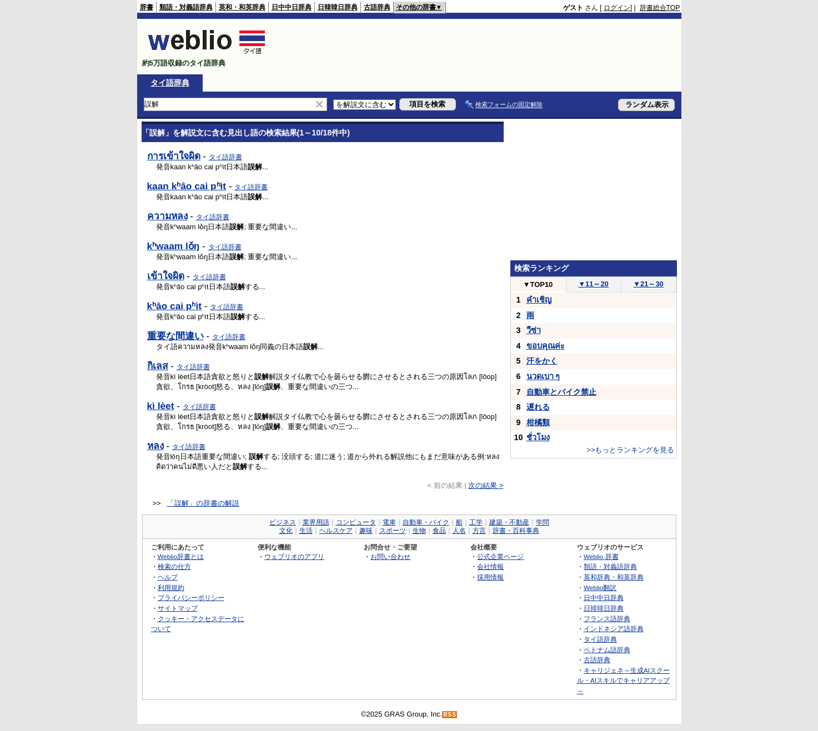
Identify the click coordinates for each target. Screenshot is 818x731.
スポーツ (392, 530)
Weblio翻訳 (600, 587)
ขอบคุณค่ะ (545, 345)
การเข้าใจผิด (173, 156)
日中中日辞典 (292, 7)
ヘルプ (168, 577)
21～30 (648, 284)
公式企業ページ (500, 556)
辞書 (146, 7)
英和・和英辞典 (242, 7)
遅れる (538, 406)
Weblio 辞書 (601, 556)
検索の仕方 (174, 566)
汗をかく (542, 360)
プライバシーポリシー (191, 597)
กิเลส (157, 365)
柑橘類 (538, 422)
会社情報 (490, 566)
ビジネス (282, 522)
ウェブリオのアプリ (294, 556)
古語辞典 (377, 7)
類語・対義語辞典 (186, 7)
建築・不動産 (509, 522)
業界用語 (316, 522)
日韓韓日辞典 (338, 7)
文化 (286, 530)
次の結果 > (485, 485)
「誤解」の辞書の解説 (203, 503)
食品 (439, 530)
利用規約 (171, 587)
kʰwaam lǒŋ (173, 245)
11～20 (593, 284)
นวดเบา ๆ (543, 376)
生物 (419, 530)
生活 (306, 530)
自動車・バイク (426, 522)
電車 (389, 522)
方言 (479, 530)
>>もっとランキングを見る (630, 450)
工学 (476, 522)
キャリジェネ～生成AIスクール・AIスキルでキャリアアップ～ (623, 680)
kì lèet (160, 405)
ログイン (617, 8)
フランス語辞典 (607, 618)
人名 (459, 530)
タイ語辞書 (225, 157)
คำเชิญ (538, 299)
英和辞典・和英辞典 (614, 577)
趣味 (366, 530)
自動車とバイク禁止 (561, 391)
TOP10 (538, 284)
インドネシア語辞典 (614, 628)
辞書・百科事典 (516, 530)
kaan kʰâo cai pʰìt (187, 185)
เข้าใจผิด (165, 275)
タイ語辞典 (169, 82)
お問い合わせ (390, 556)
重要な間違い (175, 335)
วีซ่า (533, 330)
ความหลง (167, 215)
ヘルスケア (336, 530)
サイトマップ (178, 608)
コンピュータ (356, 522)
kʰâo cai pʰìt (174, 305)
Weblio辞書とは (181, 556)
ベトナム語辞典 (607, 649)
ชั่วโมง (538, 437)
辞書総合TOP (660, 8)
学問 (542, 522)
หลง (155, 445)
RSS (449, 715)
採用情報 (490, 577)
